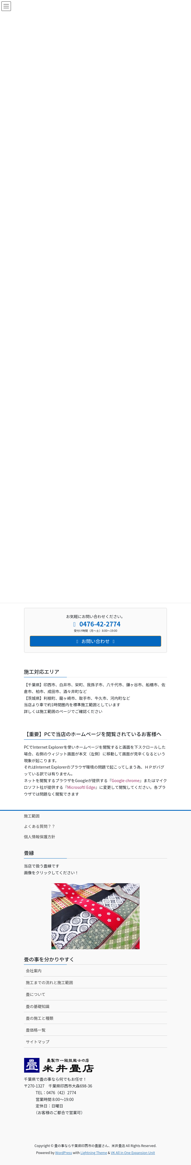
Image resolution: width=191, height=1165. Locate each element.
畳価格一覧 (36, 1030)
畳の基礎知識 (37, 1006)
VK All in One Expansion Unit (133, 1152)
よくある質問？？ (39, 826)
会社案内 (34, 970)
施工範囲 (32, 816)
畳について (36, 994)
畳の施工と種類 (39, 1018)
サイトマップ (37, 1041)
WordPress (63, 1152)
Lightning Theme (93, 1152)
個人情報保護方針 (39, 836)
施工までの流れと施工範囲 (49, 982)
